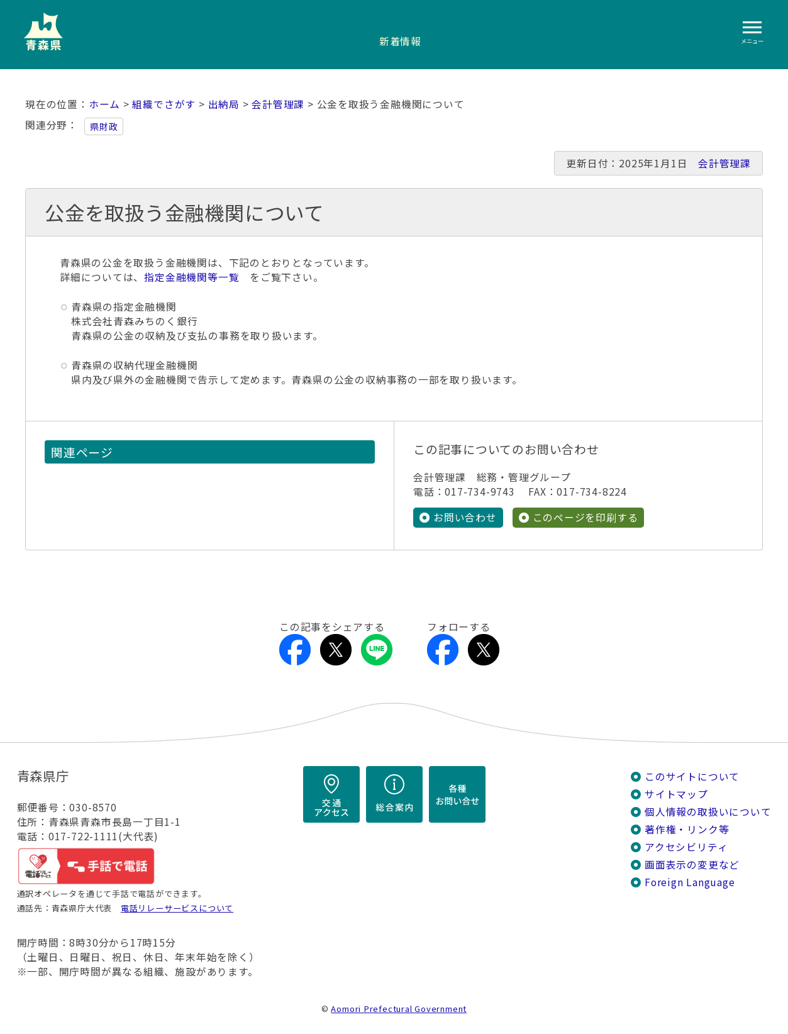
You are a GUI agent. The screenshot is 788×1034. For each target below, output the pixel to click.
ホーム (104, 104)
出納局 (224, 104)
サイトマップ (676, 794)
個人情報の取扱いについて (708, 811)
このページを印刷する (585, 517)
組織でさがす (164, 104)
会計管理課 (278, 104)
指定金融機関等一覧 (191, 277)
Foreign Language (690, 882)
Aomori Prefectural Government (399, 1009)
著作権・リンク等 (687, 829)
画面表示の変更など (692, 864)
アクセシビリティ (686, 847)
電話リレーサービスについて (177, 908)
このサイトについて (692, 776)
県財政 (104, 126)
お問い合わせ (465, 517)
